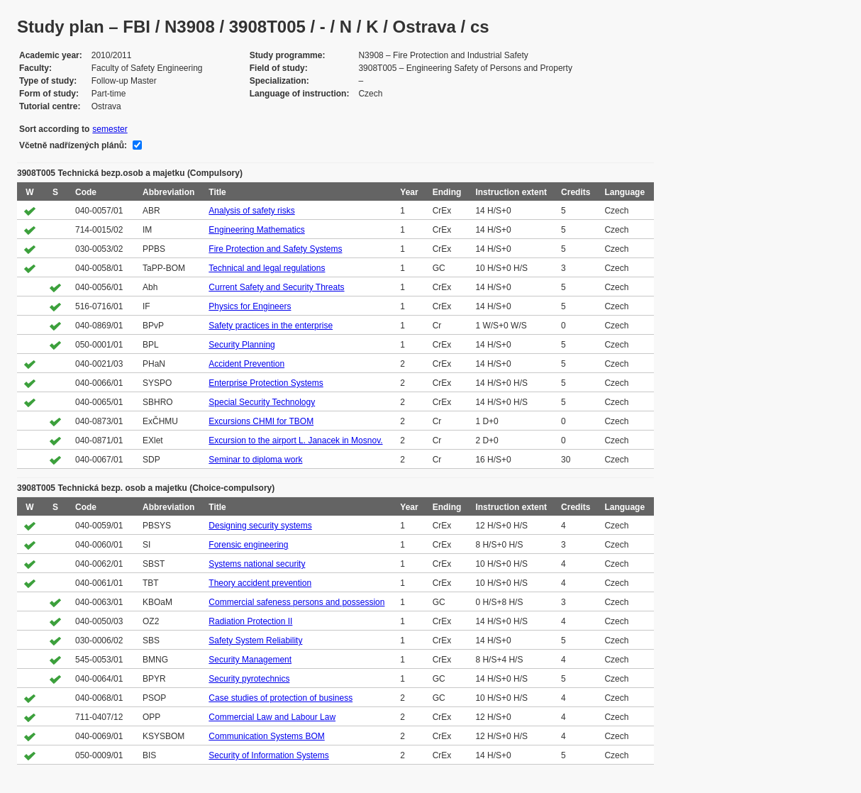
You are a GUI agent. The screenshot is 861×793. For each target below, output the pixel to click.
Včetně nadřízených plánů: (73, 145)
